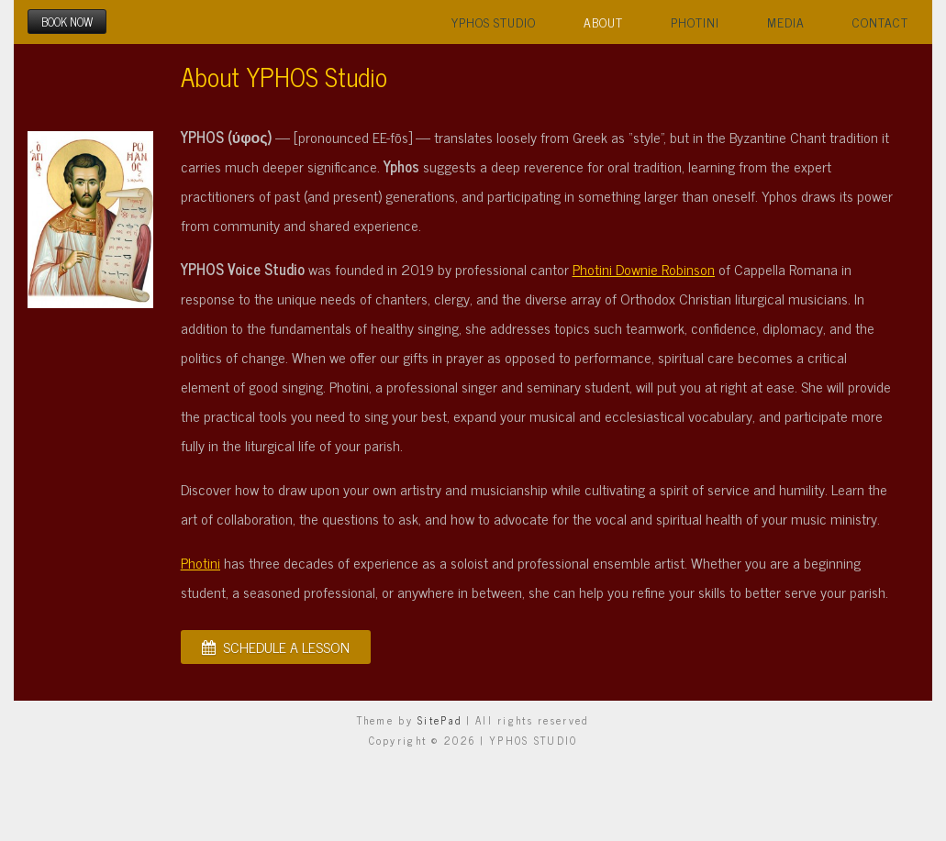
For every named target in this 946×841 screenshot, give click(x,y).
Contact (880, 22)
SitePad (439, 720)
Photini (695, 22)
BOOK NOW (67, 21)
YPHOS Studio (493, 22)
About (603, 22)
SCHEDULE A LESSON (276, 646)
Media (786, 22)
